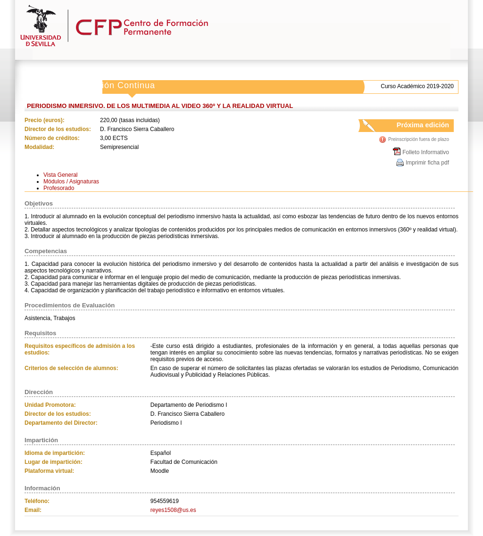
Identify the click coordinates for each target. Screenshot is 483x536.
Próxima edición (414, 126)
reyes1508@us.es (173, 510)
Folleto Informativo (425, 152)
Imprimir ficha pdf (427, 162)
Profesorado (58, 188)
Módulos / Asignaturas (71, 181)
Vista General (60, 175)
